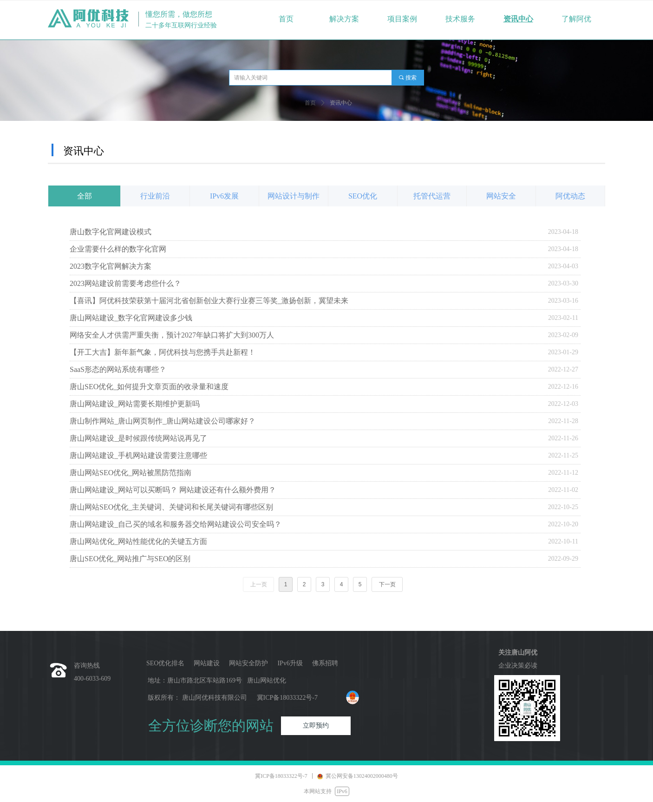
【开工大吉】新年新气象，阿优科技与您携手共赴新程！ (162, 352)
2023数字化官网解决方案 (110, 266)
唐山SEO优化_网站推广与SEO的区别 (130, 559)
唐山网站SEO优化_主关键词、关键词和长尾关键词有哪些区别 (171, 507)
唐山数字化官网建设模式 (110, 232)
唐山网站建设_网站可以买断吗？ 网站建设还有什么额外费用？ (173, 490)
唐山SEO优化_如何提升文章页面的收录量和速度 (149, 387)
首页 (310, 102)
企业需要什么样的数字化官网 (118, 249)
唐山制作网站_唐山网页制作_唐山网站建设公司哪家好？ (162, 421)
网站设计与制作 (294, 196)
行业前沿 (155, 196)
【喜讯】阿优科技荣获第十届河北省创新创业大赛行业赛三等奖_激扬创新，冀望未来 (209, 301)
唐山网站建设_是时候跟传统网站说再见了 (138, 438)
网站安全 (501, 196)
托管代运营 (432, 196)
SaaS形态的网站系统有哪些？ (118, 369)
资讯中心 (341, 102)
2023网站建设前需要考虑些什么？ (125, 283)
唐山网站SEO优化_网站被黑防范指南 (130, 473)
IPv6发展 (224, 196)
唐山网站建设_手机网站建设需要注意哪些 (138, 455)
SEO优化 (362, 196)
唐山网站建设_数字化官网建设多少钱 (131, 318)
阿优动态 (570, 196)
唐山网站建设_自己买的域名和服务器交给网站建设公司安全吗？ (175, 524)
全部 (84, 196)
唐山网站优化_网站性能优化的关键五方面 (138, 541)
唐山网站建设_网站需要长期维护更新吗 (135, 404)
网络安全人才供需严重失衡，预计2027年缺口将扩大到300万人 (172, 335)
